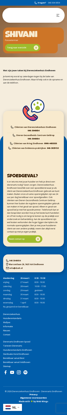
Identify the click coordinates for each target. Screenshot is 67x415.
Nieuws (6, 330)
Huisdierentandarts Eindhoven (17, 350)
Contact (6, 334)
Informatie (8, 326)
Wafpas (6, 322)
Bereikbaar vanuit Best (13, 358)
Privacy (33, 394)
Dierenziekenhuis (11, 314)
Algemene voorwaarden (33, 397)
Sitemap (7, 366)
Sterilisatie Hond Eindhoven (16, 354)
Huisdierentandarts (12, 318)
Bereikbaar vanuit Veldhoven (16, 362)
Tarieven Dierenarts (12, 345)
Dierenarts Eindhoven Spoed (16, 341)
